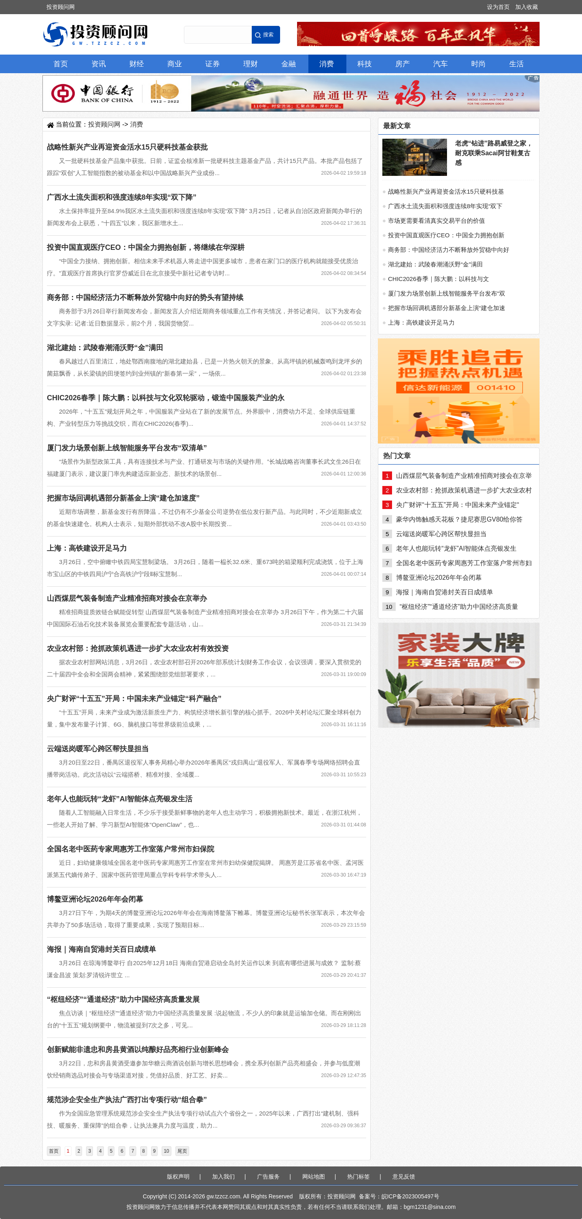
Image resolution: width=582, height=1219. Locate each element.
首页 (60, 64)
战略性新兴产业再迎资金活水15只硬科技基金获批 (127, 147)
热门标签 (358, 1176)
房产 (402, 64)
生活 (516, 64)
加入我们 (223, 1176)
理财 (250, 64)
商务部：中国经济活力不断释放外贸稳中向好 (448, 249)
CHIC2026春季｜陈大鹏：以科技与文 (438, 278)
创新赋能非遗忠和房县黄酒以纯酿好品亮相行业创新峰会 (138, 1050)
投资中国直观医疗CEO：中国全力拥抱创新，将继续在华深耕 (146, 247)
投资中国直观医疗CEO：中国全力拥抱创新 (446, 235)
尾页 (182, 1151)
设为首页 (498, 7)
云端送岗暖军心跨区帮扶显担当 (98, 749)
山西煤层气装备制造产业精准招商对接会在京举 (464, 475)
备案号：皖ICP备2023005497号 (399, 1196)
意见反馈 (403, 1176)
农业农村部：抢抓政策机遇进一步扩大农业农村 (464, 490)
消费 (326, 64)
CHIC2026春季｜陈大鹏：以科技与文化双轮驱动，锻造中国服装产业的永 (166, 398)
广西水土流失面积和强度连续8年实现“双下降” (121, 197)
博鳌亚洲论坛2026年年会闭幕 (95, 899)
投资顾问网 (60, 7)
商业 (174, 64)
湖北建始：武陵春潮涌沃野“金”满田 (105, 348)
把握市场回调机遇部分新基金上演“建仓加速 (446, 307)
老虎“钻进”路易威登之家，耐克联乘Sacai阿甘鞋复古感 (494, 153)
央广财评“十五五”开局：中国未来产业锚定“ (457, 504)
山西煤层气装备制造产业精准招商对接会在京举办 (127, 598)
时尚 (478, 64)
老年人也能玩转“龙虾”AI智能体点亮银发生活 (119, 799)
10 (166, 1151)
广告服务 (268, 1176)
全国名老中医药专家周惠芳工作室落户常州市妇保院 (130, 849)
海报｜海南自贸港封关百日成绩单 (101, 949)
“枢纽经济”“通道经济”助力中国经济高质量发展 (123, 999)
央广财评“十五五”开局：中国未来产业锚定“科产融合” (134, 699)
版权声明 (178, 1176)
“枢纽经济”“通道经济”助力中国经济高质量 (459, 606)
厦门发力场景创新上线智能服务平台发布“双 (446, 293)
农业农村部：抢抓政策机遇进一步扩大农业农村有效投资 (138, 648)
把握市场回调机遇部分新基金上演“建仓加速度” (123, 498)
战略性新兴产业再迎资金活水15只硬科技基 (446, 191)
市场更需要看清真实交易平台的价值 (436, 220)
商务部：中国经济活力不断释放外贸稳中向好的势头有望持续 (145, 298)
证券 (212, 64)
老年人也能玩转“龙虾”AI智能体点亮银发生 (456, 548)
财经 (136, 64)
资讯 (98, 64)
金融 (288, 64)
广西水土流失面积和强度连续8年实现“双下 (445, 206)
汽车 (440, 64)
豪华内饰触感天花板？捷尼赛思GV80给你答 (459, 519)
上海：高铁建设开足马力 (87, 548)
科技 (364, 64)
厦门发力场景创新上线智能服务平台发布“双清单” (127, 448)
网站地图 (313, 1176)
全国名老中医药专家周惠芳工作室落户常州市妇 (464, 563)
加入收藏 (526, 7)
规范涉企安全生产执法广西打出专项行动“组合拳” (127, 1100)
